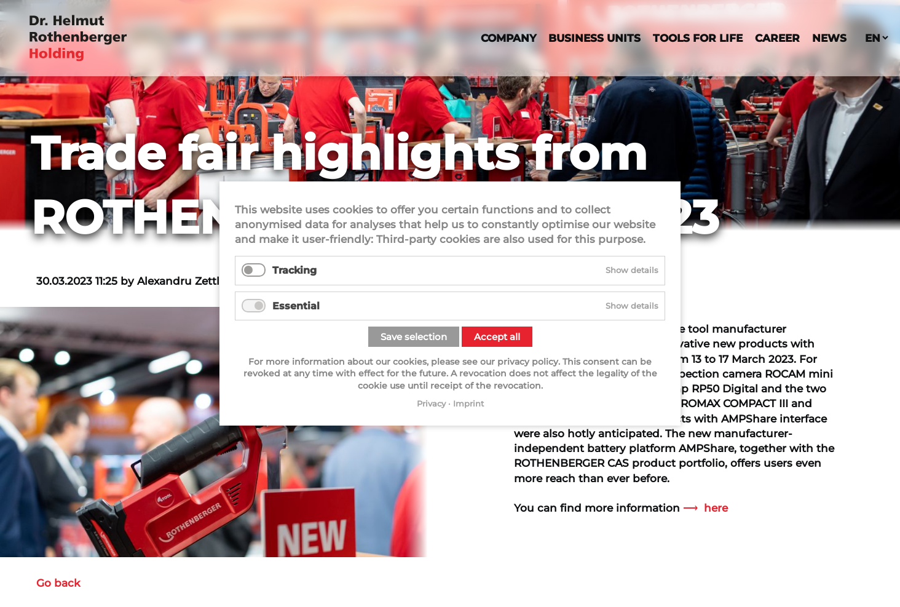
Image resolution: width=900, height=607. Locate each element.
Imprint (468, 403)
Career (777, 37)
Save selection (414, 337)
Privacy (431, 403)
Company (508, 37)
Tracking (294, 270)
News (829, 37)
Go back (58, 582)
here (716, 507)
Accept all (497, 337)
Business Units (594, 37)
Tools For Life (698, 37)
